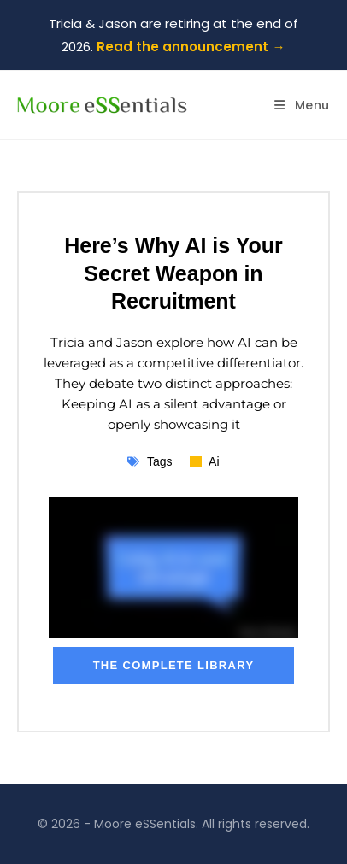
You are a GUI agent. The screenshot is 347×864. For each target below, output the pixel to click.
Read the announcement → (191, 47)
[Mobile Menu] (302, 105)
